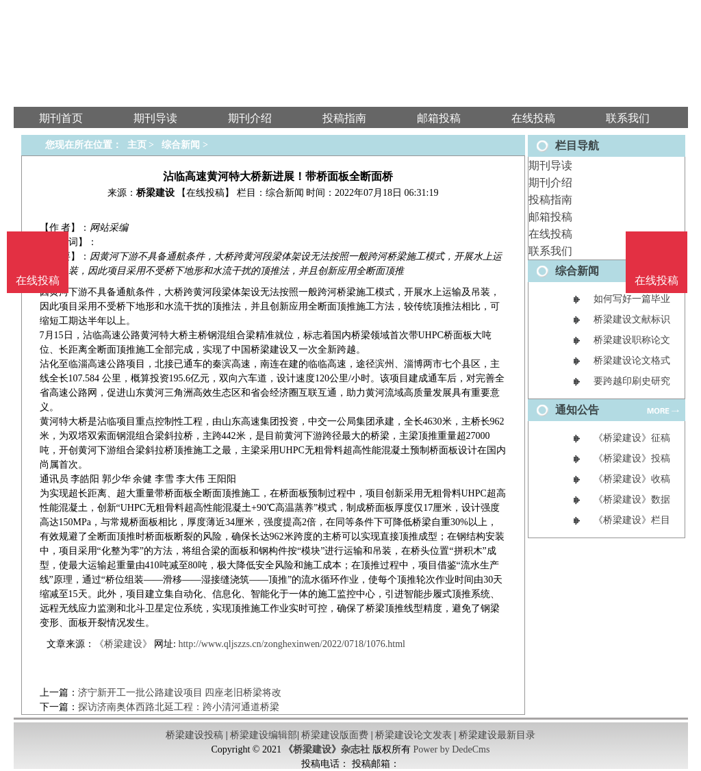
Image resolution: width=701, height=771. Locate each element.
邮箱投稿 (550, 217)
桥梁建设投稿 (194, 735)
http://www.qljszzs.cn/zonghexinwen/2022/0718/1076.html (291, 644)
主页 (136, 145)
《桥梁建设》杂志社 (326, 749)
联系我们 (550, 251)
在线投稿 (550, 234)
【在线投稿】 (205, 193)
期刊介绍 (550, 182)
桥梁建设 (155, 193)
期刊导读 (550, 165)
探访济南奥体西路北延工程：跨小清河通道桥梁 (178, 707)
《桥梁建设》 (123, 644)
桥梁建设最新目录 (497, 735)
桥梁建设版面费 (334, 735)
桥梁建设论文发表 (413, 735)
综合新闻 (181, 145)
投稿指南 (550, 199)
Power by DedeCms (451, 749)
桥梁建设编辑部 (263, 735)
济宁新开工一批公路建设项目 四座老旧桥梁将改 (180, 692)
